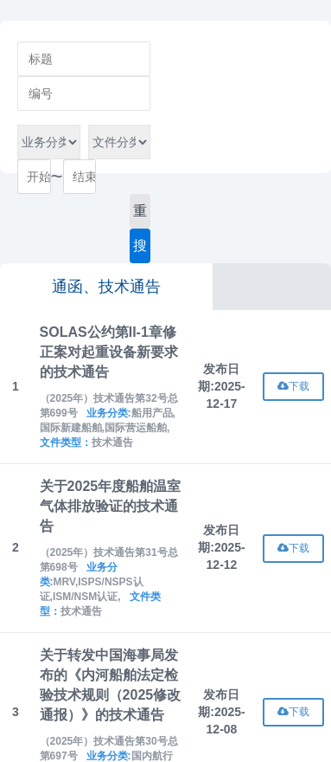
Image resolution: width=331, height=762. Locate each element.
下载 (293, 386)
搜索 (140, 250)
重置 (140, 216)
